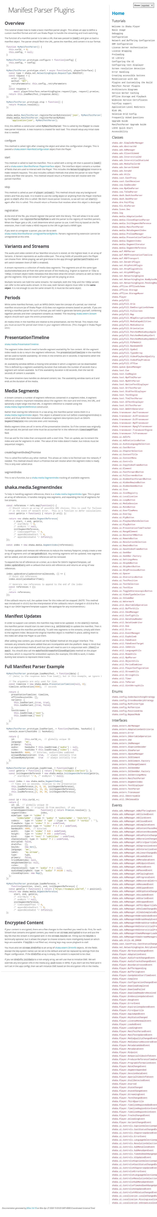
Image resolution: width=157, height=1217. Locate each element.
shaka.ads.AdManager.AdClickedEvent (133, 814)
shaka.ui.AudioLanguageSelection (131, 444)
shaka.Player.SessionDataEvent (130, 1073)
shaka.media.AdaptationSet (127, 216)
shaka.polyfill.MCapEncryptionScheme (133, 318)
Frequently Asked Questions (128, 117)
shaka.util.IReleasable (125, 799)
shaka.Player (119, 297)
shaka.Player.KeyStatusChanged (130, 1017)
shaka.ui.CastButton (123, 447)
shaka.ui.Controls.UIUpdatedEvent (131, 1157)
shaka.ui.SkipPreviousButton (128, 570)
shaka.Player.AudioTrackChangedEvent (133, 957)
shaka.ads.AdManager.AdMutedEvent (131, 866)
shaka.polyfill (120, 300)
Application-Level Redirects (128, 107)
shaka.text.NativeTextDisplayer (130, 384)
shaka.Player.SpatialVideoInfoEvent (133, 1076)
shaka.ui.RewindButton (125, 545)
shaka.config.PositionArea (127, 711)
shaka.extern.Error (123, 732)
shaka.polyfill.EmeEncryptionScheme (133, 307)
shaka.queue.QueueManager (126, 367)
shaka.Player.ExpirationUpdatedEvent (133, 1006)
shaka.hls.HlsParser (123, 206)
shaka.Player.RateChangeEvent (129, 1066)
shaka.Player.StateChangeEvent (130, 1090)
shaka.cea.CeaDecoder (124, 185)
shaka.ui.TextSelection (125, 584)
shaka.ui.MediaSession (125, 503)
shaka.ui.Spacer (121, 573)
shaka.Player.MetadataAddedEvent (131, 1045)
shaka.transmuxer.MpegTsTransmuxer (132, 426)
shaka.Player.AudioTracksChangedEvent (134, 961)
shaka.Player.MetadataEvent (128, 1048)
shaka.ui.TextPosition (125, 580)
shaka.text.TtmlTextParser (127, 398)
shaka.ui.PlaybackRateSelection (130, 521)
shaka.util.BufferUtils (125, 608)
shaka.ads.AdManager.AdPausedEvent (132, 870)
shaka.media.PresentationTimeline (22, 342)
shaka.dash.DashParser (125, 199)
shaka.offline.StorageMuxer (128, 293)
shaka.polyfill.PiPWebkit (126, 342)
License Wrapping (121, 51)
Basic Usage (118, 30)
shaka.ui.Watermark (123, 601)
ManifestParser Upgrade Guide (129, 124)
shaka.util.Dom (120, 626)
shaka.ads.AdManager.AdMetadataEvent (133, 859)
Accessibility (120, 131)
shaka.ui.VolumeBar (123, 598)
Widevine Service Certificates (130, 100)
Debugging (117, 33)
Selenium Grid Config (124, 114)
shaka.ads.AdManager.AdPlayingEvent (133, 873)
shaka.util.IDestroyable (126, 796)
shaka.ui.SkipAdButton (125, 563)
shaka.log (117, 213)
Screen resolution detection (128, 68)
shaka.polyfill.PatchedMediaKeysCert (133, 335)
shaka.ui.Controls (122, 461)
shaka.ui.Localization (125, 496)
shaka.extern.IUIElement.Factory (131, 760)
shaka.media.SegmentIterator (128, 244)
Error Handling (120, 72)
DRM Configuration (122, 44)
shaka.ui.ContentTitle (125, 454)
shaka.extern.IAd (121, 739)
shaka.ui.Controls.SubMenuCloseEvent (133, 1147)
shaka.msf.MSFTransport (125, 258)
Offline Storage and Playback (129, 96)
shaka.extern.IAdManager (126, 743)
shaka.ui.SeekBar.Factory (126, 556)
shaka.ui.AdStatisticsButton (128, 440)
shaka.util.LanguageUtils (126, 650)
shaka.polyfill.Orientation (128, 328)
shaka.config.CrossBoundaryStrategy (133, 700)
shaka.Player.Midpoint (125, 1052)
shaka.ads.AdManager (123, 150)
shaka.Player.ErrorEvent (126, 1003)
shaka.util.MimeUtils (124, 654)
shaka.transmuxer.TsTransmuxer (130, 433)
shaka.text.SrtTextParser (126, 388)
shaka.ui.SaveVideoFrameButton (130, 549)
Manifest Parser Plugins (126, 86)
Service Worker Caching (125, 93)
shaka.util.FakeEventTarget (128, 643)
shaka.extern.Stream (86, 311)
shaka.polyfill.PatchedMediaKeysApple (134, 332)
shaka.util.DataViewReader (127, 619)
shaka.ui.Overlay (121, 514)
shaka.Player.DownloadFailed (128, 989)
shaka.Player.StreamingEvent (128, 1094)
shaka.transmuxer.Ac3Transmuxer (130, 416)
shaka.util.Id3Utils (123, 647)
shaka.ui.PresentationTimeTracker (131, 528)
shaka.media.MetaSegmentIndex (129, 230)
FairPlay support (121, 103)
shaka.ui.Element (121, 468)
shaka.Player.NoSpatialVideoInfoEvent (134, 1055)
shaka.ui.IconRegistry (125, 493)
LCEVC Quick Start (122, 128)
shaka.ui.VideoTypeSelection (128, 594)
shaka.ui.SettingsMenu (125, 559)
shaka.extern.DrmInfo (65, 941)
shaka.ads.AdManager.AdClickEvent (131, 817)
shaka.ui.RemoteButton (125, 538)
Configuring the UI (123, 61)
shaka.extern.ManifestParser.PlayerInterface (32, 165)
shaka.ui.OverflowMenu (125, 510)
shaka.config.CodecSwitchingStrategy (133, 697)
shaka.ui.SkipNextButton (126, 566)
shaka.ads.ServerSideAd (125, 167)
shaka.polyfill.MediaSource (128, 325)
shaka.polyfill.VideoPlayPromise (131, 360)
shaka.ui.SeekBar (121, 552)
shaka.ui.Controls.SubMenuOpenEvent (133, 1150)
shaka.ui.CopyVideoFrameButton (130, 465)
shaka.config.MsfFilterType (128, 704)
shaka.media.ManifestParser (128, 227)
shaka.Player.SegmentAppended (129, 1069)
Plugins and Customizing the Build (132, 82)
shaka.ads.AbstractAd (124, 146)
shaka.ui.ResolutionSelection (129, 542)
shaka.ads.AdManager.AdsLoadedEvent (133, 894)
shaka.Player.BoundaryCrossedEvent (132, 964)
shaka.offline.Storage (125, 290)
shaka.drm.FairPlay (123, 202)
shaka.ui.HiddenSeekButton (127, 486)
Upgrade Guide (120, 121)
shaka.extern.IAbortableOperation (131, 736)
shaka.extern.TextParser (126, 789)
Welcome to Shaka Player (126, 26)
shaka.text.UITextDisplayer (128, 402)
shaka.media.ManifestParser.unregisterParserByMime (31, 231)
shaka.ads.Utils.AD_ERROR (126, 940)
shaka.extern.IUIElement (126, 757)
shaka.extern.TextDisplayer (128, 785)
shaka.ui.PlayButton (123, 524)
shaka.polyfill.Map (123, 314)
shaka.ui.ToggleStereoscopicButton (132, 591)
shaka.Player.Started (124, 1083)
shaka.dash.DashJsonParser (127, 195)
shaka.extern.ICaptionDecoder (129, 746)
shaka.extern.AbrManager (126, 725)
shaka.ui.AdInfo (121, 437)
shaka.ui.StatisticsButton (127, 577)
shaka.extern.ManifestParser (128, 778)
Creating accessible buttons (128, 75)
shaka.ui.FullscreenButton (127, 475)
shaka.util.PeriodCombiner (127, 664)
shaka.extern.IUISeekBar (126, 767)
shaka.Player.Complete (125, 978)
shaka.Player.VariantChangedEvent (131, 1122)
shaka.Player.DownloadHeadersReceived (134, 992)
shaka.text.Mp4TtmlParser (126, 377)
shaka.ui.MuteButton (123, 507)
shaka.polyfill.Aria (123, 304)
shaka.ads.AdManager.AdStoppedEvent (133, 901)
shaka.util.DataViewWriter (127, 622)
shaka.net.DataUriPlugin (126, 262)
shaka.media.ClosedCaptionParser (131, 220)
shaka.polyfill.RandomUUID (127, 346)
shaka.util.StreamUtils (125, 671)
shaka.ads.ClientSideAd (125, 153)
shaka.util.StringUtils (125, 675)
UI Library (118, 58)
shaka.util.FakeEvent (124, 640)
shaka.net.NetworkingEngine (128, 276)
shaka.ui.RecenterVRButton (127, 535)
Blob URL (117, 110)
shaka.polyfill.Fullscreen (127, 311)
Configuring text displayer (128, 65)
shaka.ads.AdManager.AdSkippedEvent (133, 887)
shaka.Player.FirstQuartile (128, 1010)
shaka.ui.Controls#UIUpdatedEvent (131, 1189)
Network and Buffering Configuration (133, 40)
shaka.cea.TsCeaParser (125, 192)
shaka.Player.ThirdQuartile (128, 1101)
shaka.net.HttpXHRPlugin (126, 272)
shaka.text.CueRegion (124, 374)
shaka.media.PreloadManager (128, 234)
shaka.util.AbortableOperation (130, 605)
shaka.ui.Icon (120, 489)
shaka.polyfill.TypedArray (127, 353)
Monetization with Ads (125, 79)
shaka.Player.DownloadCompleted (130, 985)
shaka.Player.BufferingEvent (128, 971)
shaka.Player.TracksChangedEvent (131, 1115)
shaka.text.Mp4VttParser (126, 381)
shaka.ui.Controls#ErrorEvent (129, 1171)
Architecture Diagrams (125, 89)
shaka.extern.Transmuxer (126, 792)
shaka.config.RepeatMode (126, 714)
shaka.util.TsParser (123, 682)
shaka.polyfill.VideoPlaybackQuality (133, 356)
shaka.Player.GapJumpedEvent (128, 1013)
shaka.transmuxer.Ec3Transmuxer (130, 419)
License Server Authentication (130, 47)
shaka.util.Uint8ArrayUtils (128, 685)
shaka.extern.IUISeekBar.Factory (131, 771)
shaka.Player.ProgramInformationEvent (134, 1062)
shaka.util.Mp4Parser (124, 657)
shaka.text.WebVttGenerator (128, 409)
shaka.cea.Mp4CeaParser (125, 188)
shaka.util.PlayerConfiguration (130, 668)
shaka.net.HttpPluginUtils (127, 269)
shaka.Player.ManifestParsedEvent (131, 1031)
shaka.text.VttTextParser (126, 405)
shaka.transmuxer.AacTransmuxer (130, 412)
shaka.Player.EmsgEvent (125, 999)
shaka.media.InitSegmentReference (131, 223)
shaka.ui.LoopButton (123, 500)
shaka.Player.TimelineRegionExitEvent (134, 1112)
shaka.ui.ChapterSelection (127, 451)
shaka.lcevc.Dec (121, 209)
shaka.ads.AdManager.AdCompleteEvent (133, 824)
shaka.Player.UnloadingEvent (128, 1119)
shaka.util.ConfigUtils (125, 615)
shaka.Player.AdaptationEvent (129, 954)
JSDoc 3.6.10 (32, 1208)
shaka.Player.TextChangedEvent (130, 1097)
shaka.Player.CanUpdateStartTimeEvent (134, 975)
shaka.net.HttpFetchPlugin (127, 265)
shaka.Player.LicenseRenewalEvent (131, 1020)
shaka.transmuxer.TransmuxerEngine (132, 430)
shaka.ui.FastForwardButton (128, 472)
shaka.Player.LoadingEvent (127, 1027)
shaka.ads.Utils (121, 174)
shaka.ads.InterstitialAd (126, 157)
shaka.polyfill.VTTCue (125, 363)
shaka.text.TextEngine (125, 395)
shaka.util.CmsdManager (125, 612)
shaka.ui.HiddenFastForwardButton (131, 479)
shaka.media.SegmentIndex (18, 412)
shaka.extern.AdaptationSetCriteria (133, 729)
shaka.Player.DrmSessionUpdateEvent (133, 996)
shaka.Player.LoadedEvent (126, 1024)
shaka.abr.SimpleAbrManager (128, 143)
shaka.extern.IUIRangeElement (129, 764)
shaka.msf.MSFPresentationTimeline (132, 255)
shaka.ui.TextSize (122, 587)
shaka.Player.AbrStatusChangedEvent (133, 950)
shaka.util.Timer (121, 678)
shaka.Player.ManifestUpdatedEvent (132, 1034)
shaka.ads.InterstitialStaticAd (130, 160)
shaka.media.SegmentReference (20, 404)
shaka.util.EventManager (126, 633)
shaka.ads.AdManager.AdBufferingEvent (134, 810)
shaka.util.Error (121, 629)
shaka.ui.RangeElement (125, 531)
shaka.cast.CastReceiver (126, 181)
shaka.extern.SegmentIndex (127, 782)
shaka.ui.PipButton (123, 517)
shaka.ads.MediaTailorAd (126, 164)
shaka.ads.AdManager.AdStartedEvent (133, 898)
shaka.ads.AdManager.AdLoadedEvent (132, 856)
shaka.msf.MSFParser (123, 251)
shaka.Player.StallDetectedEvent (131, 1080)
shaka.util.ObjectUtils (125, 661)
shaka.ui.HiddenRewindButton (128, 482)
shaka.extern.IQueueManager (128, 753)
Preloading (118, 54)
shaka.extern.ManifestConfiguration (31, 148)
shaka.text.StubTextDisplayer (129, 391)
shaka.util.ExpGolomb (124, 636)
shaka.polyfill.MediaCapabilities (131, 321)
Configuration (120, 37)
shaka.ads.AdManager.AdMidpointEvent (133, 863)
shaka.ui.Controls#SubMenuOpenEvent (133, 1182)
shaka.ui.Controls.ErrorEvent (129, 1136)
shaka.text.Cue (120, 370)
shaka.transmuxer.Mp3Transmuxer (130, 423)
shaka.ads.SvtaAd (121, 171)
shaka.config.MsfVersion (126, 707)
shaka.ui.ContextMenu (124, 458)
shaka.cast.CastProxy (124, 178)
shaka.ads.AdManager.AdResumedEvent (133, 884)
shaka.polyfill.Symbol (125, 349)
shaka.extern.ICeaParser (126, 750)
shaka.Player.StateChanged (127, 1087)
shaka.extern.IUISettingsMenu (129, 774)
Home (118, 13)
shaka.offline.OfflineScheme (128, 286)
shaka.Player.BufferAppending (129, 968)
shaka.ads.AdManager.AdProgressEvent (133, 877)
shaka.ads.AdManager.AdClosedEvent (132, 821)
